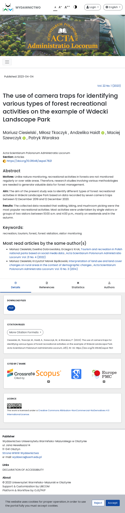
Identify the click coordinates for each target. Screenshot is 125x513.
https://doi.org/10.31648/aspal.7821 (27, 161)
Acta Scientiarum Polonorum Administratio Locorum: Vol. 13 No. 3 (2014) (62, 267)
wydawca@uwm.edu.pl (27, 457)
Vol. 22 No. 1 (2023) (109, 86)
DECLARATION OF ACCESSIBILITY (23, 470)
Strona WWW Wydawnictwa (20, 453)
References (46, 285)
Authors (109, 285)
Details (15, 285)
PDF (11, 308)
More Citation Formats (24, 332)
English (112, 7)
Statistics (78, 285)
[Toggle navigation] (7, 62)
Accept (113, 503)
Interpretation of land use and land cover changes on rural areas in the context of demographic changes (65, 263)
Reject (98, 503)
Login (91, 7)
